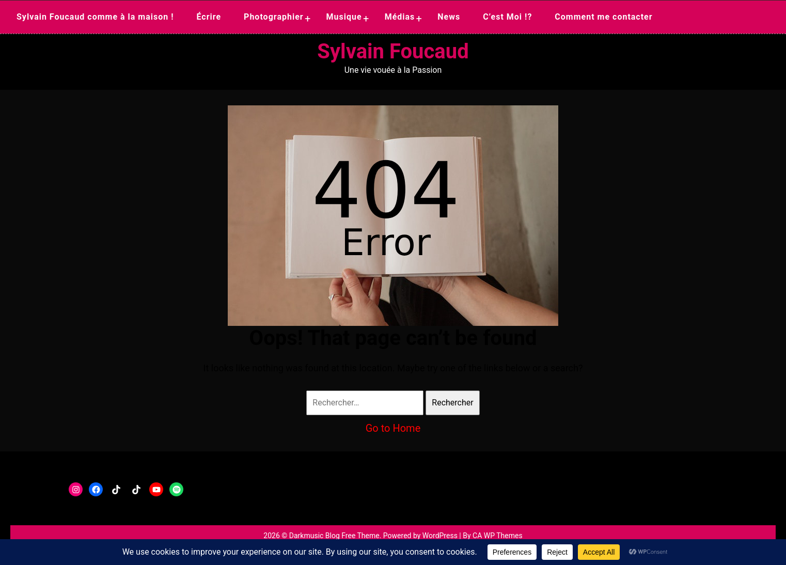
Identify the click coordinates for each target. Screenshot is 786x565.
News (448, 17)
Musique (344, 17)
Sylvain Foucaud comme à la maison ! (95, 17)
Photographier (274, 17)
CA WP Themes (498, 535)
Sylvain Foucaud (392, 51)
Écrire (208, 17)
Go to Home (393, 428)
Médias (400, 17)
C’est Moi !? (507, 17)
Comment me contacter (603, 17)
